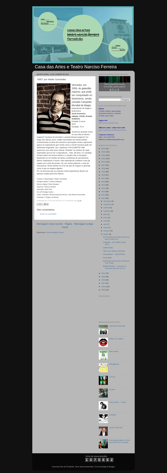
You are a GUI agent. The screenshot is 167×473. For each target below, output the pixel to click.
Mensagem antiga (83, 224)
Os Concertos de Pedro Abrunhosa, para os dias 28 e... (116, 238)
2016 (103, 182)
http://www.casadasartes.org (108, 123)
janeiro (106, 234)
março (106, 227)
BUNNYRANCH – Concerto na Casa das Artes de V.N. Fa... (114, 267)
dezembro (107, 201)
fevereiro (106, 231)
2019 (103, 172)
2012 (103, 195)
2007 (103, 283)
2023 (103, 158)
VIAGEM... (113, 415)
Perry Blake (107, 258)
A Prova (112, 377)
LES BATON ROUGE (117, 326)
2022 (103, 162)
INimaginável (114, 364)
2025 (103, 152)
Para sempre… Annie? (117, 402)
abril (105, 224)
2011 (103, 198)
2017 (103, 178)
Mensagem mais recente (50, 224)
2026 (103, 149)
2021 (103, 165)
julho (105, 214)
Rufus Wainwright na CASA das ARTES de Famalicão (119, 441)
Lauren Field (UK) (116, 428)
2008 (103, 280)
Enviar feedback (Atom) (55, 232)
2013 (103, 192)
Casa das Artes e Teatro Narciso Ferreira (76, 66)
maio (105, 221)
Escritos (112, 389)
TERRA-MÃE (108, 248)
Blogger (112, 467)
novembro (107, 204)
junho (105, 218)
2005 (103, 290)
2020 (103, 168)
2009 (103, 277)
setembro (107, 211)
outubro (106, 208)
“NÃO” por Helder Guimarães (114, 251)
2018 (103, 175)
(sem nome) (113, 351)
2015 (103, 185)
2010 (103, 273)
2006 (103, 287)
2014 (103, 188)
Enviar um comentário (48, 214)
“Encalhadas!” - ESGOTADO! (114, 254)
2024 (103, 155)
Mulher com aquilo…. (117, 339)
